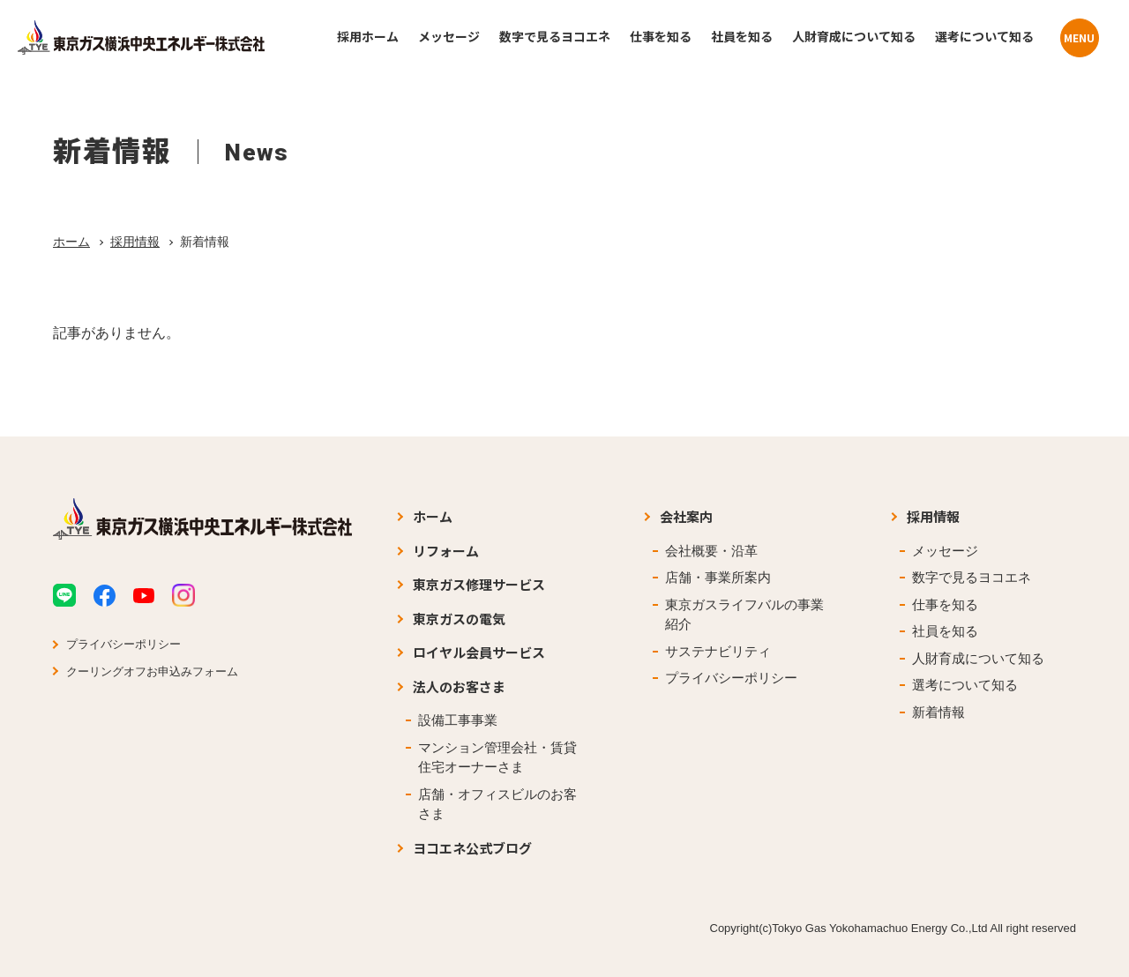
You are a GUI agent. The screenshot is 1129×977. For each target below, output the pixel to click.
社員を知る (945, 630)
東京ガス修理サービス (479, 584)
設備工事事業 (457, 719)
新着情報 (938, 712)
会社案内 (686, 516)
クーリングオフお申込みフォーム (152, 671)
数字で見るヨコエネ (971, 577)
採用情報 (135, 242)
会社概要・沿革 (711, 550)
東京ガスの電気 (459, 618)
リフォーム (446, 550)
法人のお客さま (459, 686)
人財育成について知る (978, 658)
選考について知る (965, 684)
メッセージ (945, 550)
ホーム (71, 242)
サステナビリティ (718, 651)
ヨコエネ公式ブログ (472, 848)
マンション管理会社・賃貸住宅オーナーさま (497, 757)
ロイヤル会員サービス (479, 652)
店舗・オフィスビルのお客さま (497, 804)
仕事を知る (945, 604)
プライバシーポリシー (123, 644)
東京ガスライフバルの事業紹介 (744, 614)
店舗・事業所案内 (718, 577)
